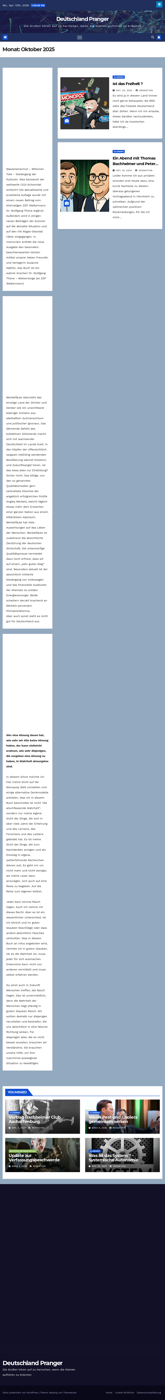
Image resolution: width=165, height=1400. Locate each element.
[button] (152, 37)
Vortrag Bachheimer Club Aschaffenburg (34, 1119)
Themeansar (70, 1392)
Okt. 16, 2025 (124, 170)
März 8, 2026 (99, 1128)
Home (109, 1392)
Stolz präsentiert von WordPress (21, 1392)
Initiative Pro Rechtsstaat (23, 1151)
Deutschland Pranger (82, 19)
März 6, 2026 (19, 1166)
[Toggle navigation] (79, 37)
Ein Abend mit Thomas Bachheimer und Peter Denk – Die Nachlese (134, 164)
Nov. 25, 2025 (99, 1166)
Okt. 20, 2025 (124, 90)
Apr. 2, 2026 (19, 1128)
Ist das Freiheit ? (128, 83)
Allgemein (119, 77)
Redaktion (144, 90)
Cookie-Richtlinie (124, 1392)
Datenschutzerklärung (149, 1392)
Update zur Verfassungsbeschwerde (34, 1157)
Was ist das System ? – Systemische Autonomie (113, 1157)
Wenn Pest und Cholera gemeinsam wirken (113, 1119)
